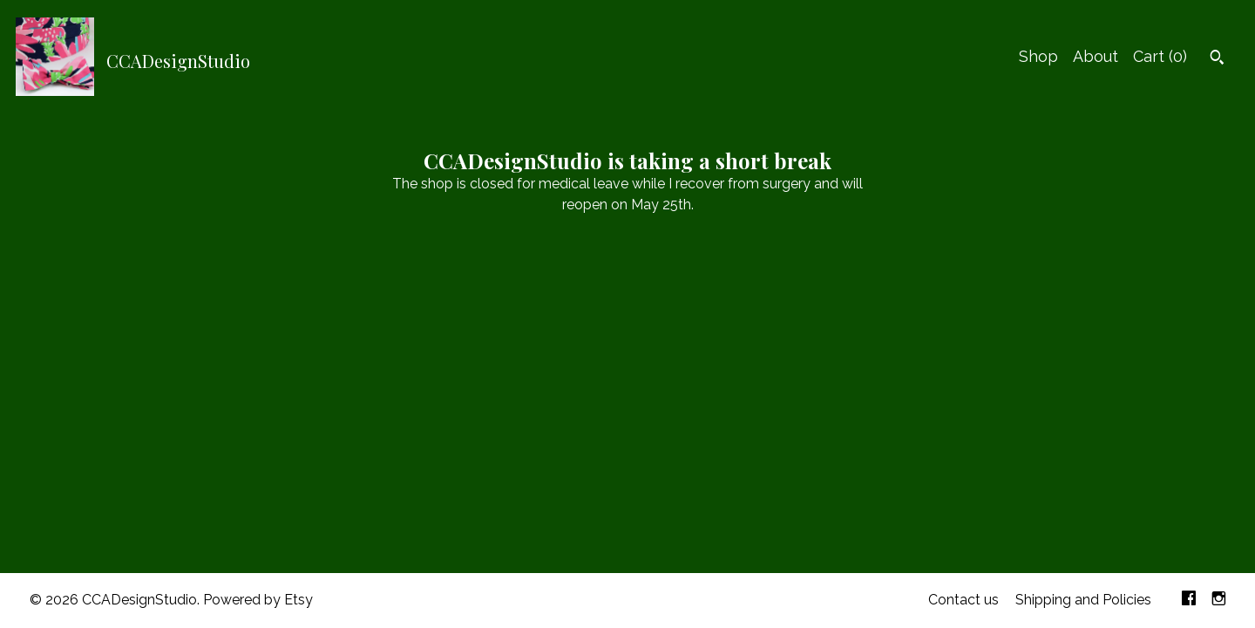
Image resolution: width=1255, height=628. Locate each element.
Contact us (963, 599)
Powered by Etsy (258, 599)
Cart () (1160, 56)
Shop (1038, 56)
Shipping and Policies (1083, 599)
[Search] (1217, 59)
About (1095, 56)
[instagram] (1218, 600)
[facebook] (1189, 600)
